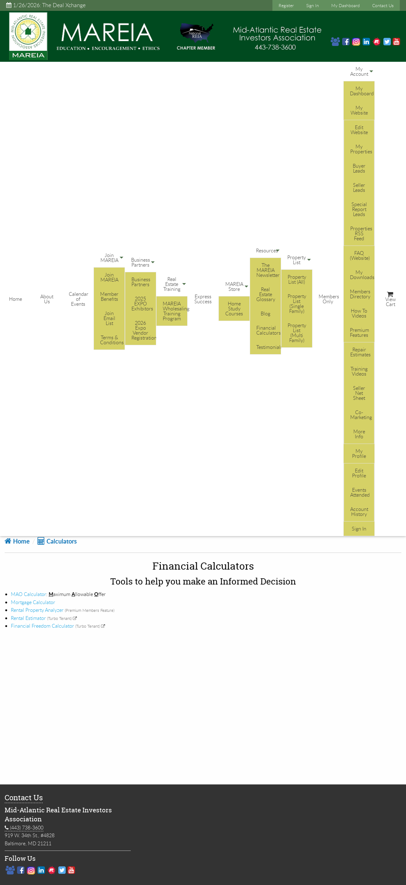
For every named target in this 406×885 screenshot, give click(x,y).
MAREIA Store (234, 286)
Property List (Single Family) (297, 303)
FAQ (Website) (360, 255)
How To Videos (359, 313)
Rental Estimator (28, 618)
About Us (46, 299)
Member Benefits (109, 296)
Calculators (57, 541)
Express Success (203, 299)
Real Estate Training (171, 284)
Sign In (312, 5)
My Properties (361, 149)
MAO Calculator (28, 594)
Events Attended (360, 492)
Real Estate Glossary (265, 294)
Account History (359, 511)
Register (286, 5)
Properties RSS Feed (361, 233)
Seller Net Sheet (359, 393)
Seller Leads (359, 187)
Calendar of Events (78, 299)
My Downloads (362, 275)
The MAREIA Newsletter (268, 270)
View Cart (390, 300)
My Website (359, 110)
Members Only (329, 299)
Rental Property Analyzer (37, 610)
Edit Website (359, 130)
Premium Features (359, 332)
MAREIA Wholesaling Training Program (175, 311)
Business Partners (140, 262)
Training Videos (359, 371)
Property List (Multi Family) (297, 333)
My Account (359, 71)
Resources (267, 250)
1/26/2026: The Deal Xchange (46, 5)
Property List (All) (297, 279)
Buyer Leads (359, 168)
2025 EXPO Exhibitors (142, 303)
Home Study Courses (234, 308)
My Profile (359, 453)
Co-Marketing (361, 415)
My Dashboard (345, 5)
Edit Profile (359, 473)
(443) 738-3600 (24, 827)
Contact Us (383, 5)
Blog (265, 313)
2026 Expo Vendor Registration (143, 330)
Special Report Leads (359, 209)
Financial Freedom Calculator (42, 625)
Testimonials (268, 347)
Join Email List (109, 318)
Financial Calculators (268, 330)
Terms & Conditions (112, 340)
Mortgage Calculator (33, 602)
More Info (359, 434)
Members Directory (360, 294)
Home (15, 299)
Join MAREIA (109, 258)
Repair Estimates (360, 352)
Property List (296, 260)
